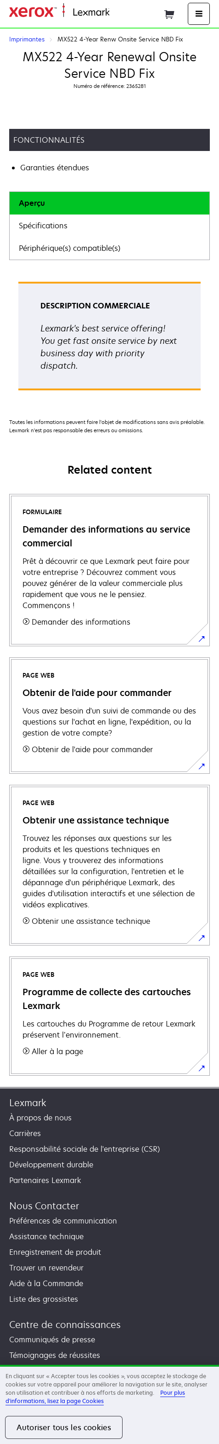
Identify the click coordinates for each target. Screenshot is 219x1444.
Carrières (25, 1133)
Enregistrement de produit (55, 1252)
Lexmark (27, 1102)
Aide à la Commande (46, 1283)
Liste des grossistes (43, 1299)
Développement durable (51, 1165)
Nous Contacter (44, 1206)
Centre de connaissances (65, 1324)
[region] (109, 1404)
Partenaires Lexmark (45, 1180)
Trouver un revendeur (46, 1268)
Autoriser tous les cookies (64, 1427)
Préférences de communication (63, 1221)
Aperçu (32, 203)
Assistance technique (46, 1236)
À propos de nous (40, 1118)
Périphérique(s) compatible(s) (69, 248)
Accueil (120, 12)
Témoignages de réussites (54, 1355)
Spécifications (43, 225)
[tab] (109, 203)
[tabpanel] (109, 339)
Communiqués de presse (52, 1339)
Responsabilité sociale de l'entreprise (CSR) (84, 1149)
